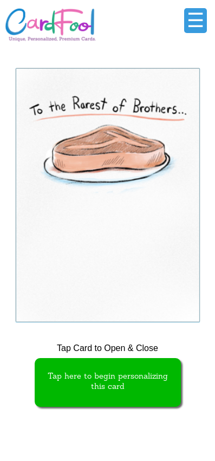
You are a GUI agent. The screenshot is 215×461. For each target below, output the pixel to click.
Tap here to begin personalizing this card (108, 382)
